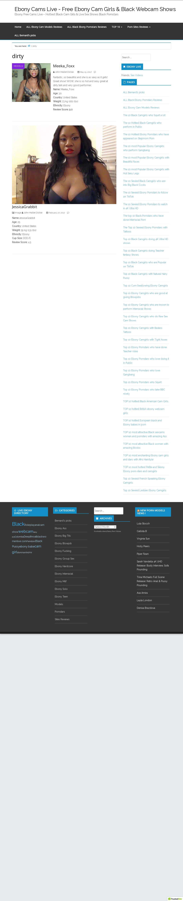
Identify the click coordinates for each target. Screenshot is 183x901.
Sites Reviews (62, 619)
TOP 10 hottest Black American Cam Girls (145, 401)
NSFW (29, 553)
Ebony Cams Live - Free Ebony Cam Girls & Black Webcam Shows (95, 9)
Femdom (31, 541)
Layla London (144, 600)
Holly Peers (143, 546)
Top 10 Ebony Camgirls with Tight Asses (145, 339)
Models (18, 66)
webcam (25, 531)
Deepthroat (30, 536)
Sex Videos (137, 75)
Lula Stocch (143, 523)
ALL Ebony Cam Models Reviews (44, 26)
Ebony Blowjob (63, 543)
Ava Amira (142, 593)
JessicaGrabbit (24, 206)
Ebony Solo (61, 589)
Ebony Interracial (64, 573)
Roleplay (30, 524)
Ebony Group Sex (64, 558)
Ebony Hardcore (64, 566)
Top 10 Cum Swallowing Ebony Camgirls (145, 285)
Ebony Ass (60, 528)
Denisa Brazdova (146, 608)
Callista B (142, 531)
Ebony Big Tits (63, 535)
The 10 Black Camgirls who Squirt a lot (144, 115)
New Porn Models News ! (151, 512)
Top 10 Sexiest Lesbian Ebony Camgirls (144, 490)
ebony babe (27, 546)
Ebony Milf (60, 581)
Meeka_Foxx (64, 65)
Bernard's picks (63, 520)
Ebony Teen (61, 596)
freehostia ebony (100, 531)
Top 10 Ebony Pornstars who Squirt (142, 382)
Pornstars (60, 611)
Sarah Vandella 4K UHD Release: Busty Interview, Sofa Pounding (153, 565)
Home (18, 26)
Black (18, 524)
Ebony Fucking (63, 551)
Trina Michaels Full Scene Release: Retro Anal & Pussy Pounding (152, 581)
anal (37, 524)
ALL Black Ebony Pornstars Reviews (87, 26)
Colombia (19, 536)
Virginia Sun (143, 538)
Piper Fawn (143, 554)
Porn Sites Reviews (139, 26)
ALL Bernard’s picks (25, 35)
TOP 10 (117, 26)
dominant (22, 552)
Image (18, 212)
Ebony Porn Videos (114, 531)
